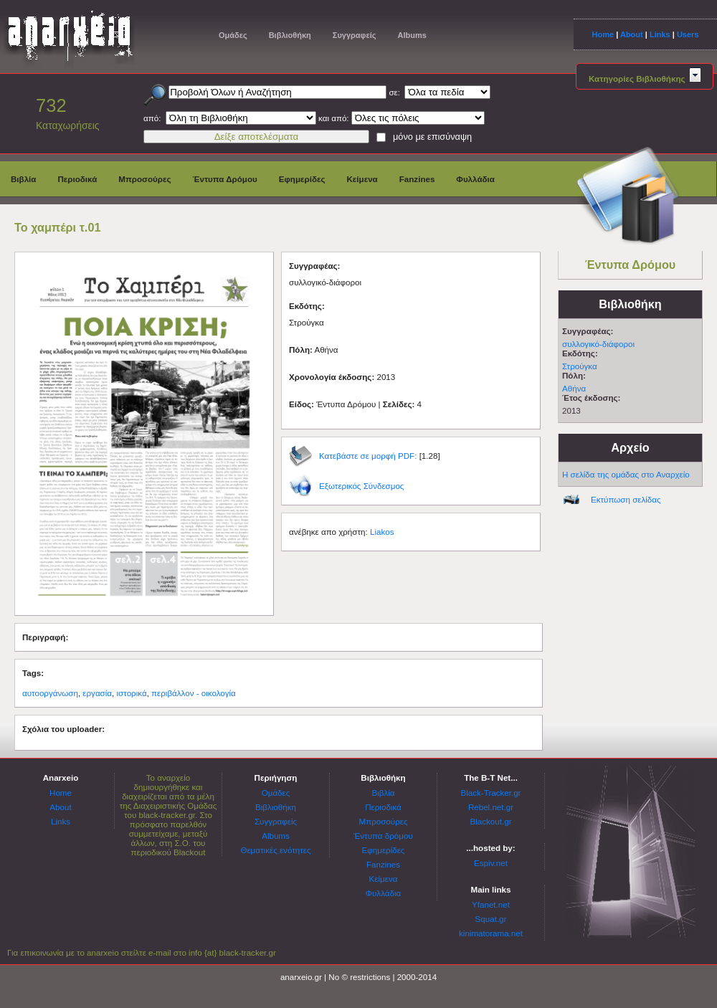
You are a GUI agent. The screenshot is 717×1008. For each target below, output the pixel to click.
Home (603, 34)
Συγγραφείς (354, 35)
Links (660, 34)
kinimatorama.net (491, 933)
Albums (411, 35)
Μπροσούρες (144, 179)
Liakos (382, 531)
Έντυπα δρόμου (383, 835)
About (631, 34)
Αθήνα (574, 388)
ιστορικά (132, 693)
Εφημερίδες (302, 179)
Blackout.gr (491, 821)
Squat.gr (491, 918)
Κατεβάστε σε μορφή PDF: (368, 455)
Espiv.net (491, 862)
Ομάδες (233, 35)
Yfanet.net (491, 904)
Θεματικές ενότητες (275, 850)
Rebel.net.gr (490, 807)
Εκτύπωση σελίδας (626, 499)
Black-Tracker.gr (491, 792)
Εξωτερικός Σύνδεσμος (361, 485)
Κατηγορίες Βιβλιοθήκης (645, 78)
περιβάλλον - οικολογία (193, 693)
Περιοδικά (77, 179)
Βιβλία (23, 179)
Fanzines (417, 179)
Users (688, 34)
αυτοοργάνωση (50, 693)
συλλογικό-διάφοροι (598, 343)
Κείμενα (361, 179)
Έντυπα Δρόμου (225, 179)
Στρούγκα (579, 366)
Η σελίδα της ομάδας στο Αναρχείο (626, 474)
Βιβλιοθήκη (290, 35)
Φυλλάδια (475, 179)
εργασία (97, 693)
